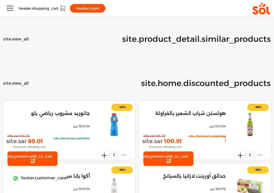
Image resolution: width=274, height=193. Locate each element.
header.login (87, 8)
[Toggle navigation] (10, 8)
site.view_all (16, 39)
